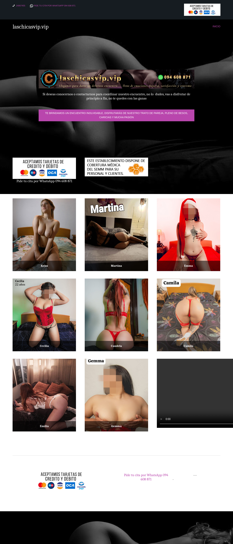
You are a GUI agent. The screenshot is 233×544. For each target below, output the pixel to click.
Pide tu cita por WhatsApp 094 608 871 (55, 6)
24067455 (20, 6)
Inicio (216, 26)
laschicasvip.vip (31, 26)
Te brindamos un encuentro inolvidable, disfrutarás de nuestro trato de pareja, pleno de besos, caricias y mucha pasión (116, 115)
